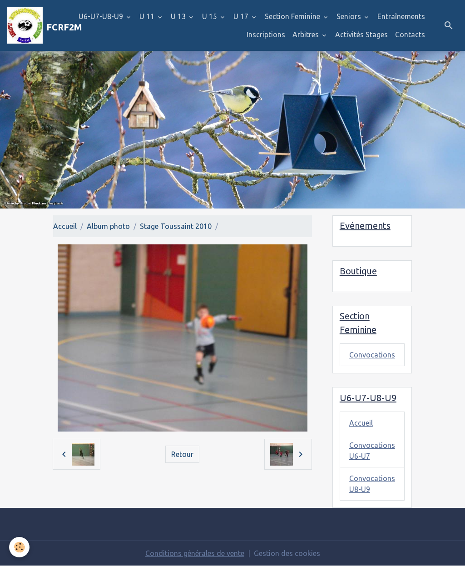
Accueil (65, 226)
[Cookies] (19, 547)
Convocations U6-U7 (372, 450)
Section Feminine (293, 16)
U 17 (241, 16)
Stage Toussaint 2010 (176, 226)
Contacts (410, 34)
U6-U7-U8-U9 (102, 16)
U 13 (179, 16)
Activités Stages (361, 34)
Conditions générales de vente (194, 553)
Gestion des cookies (287, 553)
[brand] (33, 25)
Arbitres (306, 34)
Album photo (108, 226)
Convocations (372, 355)
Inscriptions (266, 34)
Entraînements (401, 16)
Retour (182, 454)
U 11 (147, 16)
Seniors (349, 16)
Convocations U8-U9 (372, 483)
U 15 (210, 16)
